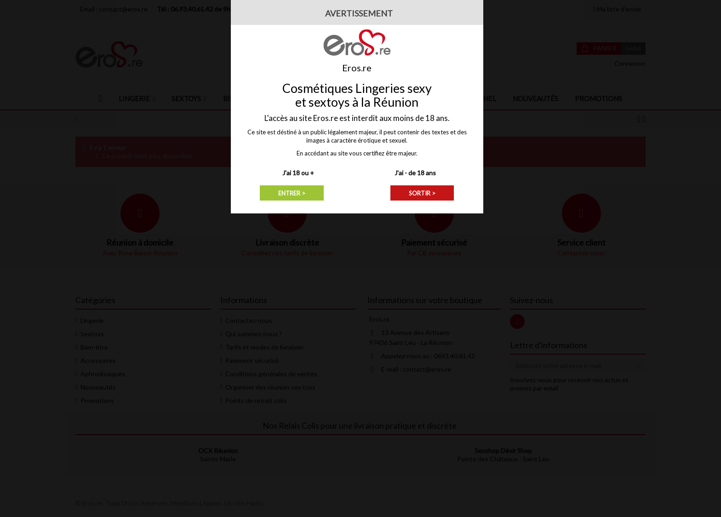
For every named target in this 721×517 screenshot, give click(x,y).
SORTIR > (422, 193)
